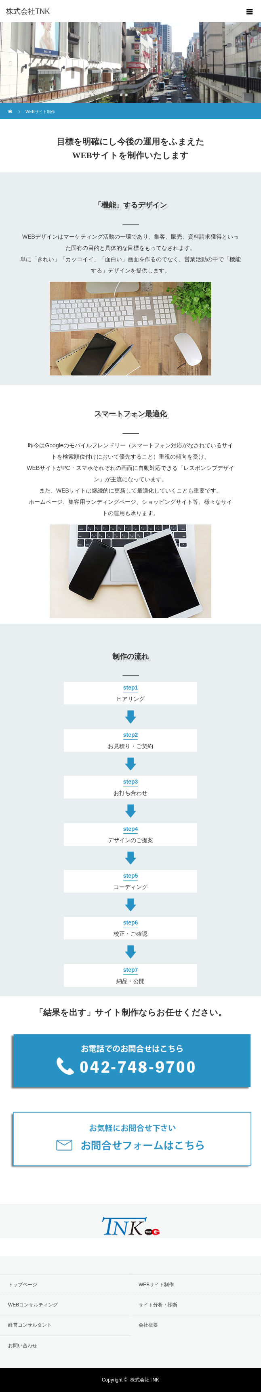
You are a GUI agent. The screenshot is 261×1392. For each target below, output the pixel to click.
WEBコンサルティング (33, 1305)
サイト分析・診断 (158, 1305)
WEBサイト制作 (156, 1284)
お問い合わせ (22, 1345)
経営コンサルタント (30, 1325)
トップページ (22, 1284)
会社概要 (148, 1325)
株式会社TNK (144, 1380)
